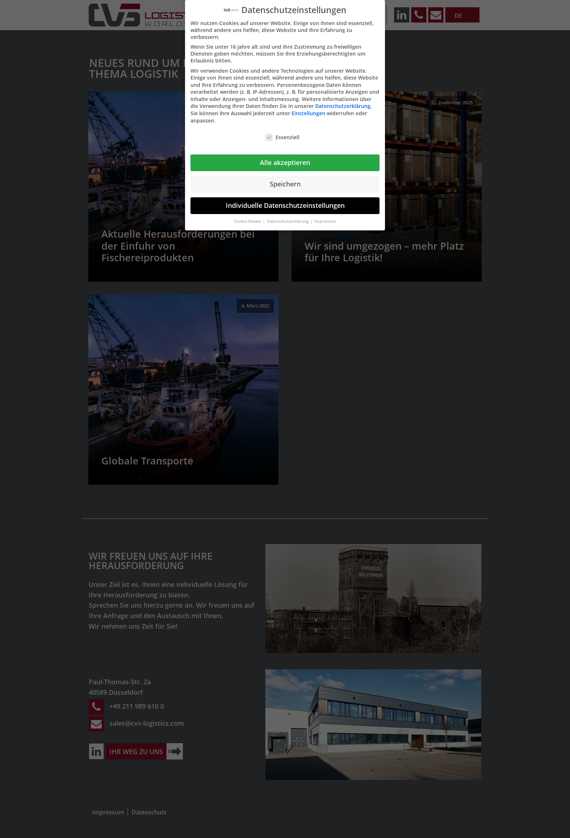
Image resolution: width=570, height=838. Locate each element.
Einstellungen (308, 113)
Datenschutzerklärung (342, 105)
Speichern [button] (285, 184)
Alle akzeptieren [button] (285, 162)
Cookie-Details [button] (248, 221)
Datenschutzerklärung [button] (288, 221)
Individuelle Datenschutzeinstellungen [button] (285, 205)
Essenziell (282, 137)
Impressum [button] (325, 221)
